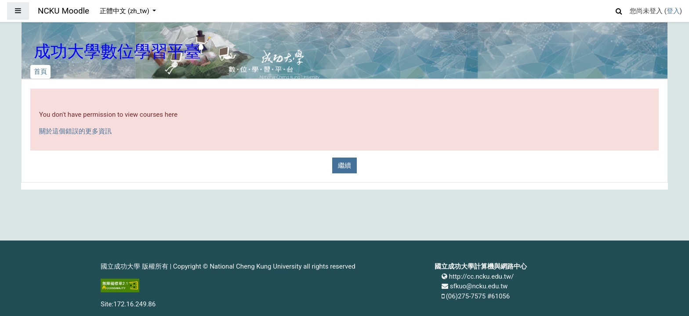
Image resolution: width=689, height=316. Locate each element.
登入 (673, 11)
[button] (619, 10)
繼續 (344, 165)
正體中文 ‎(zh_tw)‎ (125, 11)
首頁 (40, 71)
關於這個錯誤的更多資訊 (75, 131)
